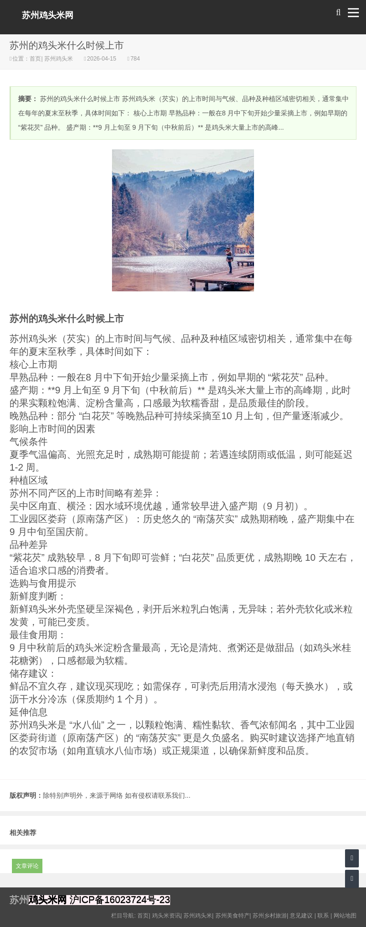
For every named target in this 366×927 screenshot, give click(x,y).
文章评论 (27, 866)
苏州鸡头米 (59, 58)
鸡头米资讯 (166, 915)
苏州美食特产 (232, 915)
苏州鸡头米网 (47, 15)
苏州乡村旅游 (270, 915)
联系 (323, 915)
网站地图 (345, 915)
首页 (35, 58)
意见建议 (301, 915)
